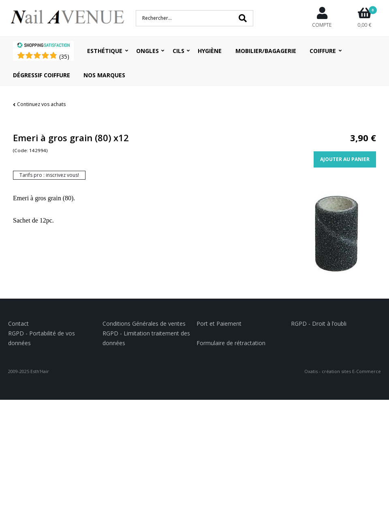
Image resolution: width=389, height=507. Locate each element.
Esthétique (104, 51)
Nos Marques (104, 75)
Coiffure (323, 51)
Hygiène (210, 51)
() (64, 56)
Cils (178, 51)
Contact (18, 323)
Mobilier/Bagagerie (265, 51)
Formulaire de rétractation (231, 343)
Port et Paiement (219, 323)
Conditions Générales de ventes (144, 323)
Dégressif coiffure (41, 75)
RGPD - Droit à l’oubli (318, 323)
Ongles (147, 51)
